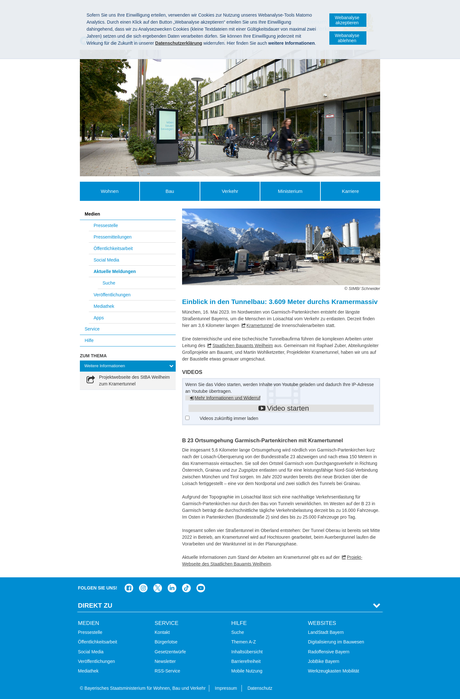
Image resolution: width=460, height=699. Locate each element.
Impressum (226, 688)
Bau (169, 191)
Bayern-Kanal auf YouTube (200, 588)
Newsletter (165, 661)
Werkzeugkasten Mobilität (333, 670)
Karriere (350, 191)
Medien (92, 214)
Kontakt (162, 632)
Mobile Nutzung (246, 670)
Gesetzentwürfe (170, 651)
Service (92, 328)
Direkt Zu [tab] (95, 605)
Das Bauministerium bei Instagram (143, 588)
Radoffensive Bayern (328, 651)
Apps (99, 317)
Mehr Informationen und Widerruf (227, 397)
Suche (109, 282)
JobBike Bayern (323, 661)
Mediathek (104, 306)
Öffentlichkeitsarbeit (113, 248)
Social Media (106, 259)
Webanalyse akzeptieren (347, 20)
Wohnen (110, 191)
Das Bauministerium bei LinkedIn (172, 588)
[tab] (127, 366)
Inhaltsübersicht (247, 651)
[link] (127, 380)
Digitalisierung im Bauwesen (336, 641)
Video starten (288, 408)
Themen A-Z (243, 641)
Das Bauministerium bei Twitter (157, 588)
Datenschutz (260, 688)
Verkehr (230, 191)
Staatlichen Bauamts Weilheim (242, 345)
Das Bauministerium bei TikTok (186, 588)
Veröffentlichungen (112, 294)
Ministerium (290, 191)
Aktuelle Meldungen (115, 271)
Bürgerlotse (166, 641)
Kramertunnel (259, 325)
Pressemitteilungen (113, 236)
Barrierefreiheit (246, 661)
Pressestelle (106, 225)
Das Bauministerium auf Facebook (129, 588)
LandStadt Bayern (326, 632)
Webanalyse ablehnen (347, 38)
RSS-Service (167, 670)
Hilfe (89, 340)
